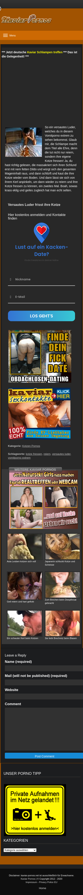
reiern (47, 453)
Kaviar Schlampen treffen (44, 52)
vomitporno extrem (19, 457)
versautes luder (61, 453)
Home (42, 888)
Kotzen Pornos (31, 446)
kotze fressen (34, 453)
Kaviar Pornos (28, 879)
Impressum (31, 882)
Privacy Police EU (48, 882)
